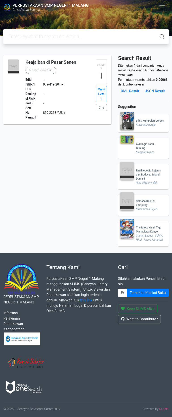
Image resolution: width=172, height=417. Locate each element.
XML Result (130, 91)
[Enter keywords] (122, 293)
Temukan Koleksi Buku (148, 293)
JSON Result (155, 91)
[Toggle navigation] (162, 7)
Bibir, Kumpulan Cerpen (150, 120)
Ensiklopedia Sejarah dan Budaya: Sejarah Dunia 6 (148, 174)
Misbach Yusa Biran (40, 70)
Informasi (11, 313)
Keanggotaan (13, 329)
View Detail (101, 94)
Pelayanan (11, 318)
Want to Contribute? (139, 319)
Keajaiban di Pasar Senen (51, 62)
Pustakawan (13, 324)
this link (86, 300)
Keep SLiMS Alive (138, 309)
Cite (101, 107)
